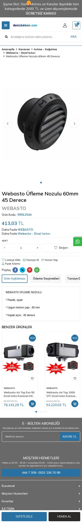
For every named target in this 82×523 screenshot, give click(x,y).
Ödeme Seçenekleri (46, 278)
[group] (41, 121)
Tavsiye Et (31, 260)
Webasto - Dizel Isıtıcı (20, 52)
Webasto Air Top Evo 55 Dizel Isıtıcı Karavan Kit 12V (19, 394)
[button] (41, 182)
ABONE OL (70, 436)
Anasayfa (8, 49)
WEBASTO (14, 208)
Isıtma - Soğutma (45, 49)
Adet (5, 240)
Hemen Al (64, 516)
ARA (73, 36)
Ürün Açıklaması (14, 278)
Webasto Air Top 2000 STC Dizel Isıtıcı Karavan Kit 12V (61, 394)
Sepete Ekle (24, 516)
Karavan (24, 49)
